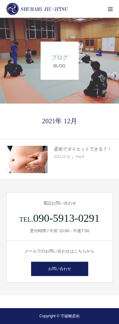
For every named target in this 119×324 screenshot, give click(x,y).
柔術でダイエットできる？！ (83, 149)
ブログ (79, 157)
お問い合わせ (59, 269)
